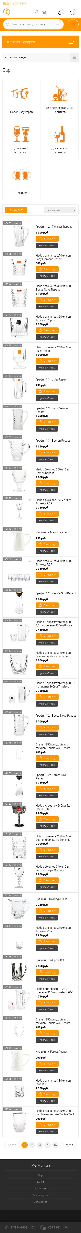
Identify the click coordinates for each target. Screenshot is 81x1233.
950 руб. (41, 385)
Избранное (20, 1227)
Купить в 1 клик (47, 245)
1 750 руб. (42, 782)
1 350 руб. (42, 446)
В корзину (47, 238)
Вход (6, 3)
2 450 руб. (42, 630)
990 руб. (41, 538)
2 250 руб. (42, 905)
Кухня (40, 1181)
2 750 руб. (42, 507)
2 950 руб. (42, 813)
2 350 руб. (42, 568)
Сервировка (41, 1188)
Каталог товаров (40, 42)
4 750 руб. (42, 996)
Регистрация (19, 3)
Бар (40, 1175)
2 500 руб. (42, 660)
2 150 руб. (42, 1088)
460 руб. (41, 752)
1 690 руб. (42, 599)
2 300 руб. (42, 843)
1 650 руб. (42, 477)
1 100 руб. (42, 293)
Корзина (54, 1227)
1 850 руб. (42, 935)
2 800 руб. (42, 874)
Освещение (40, 1201)
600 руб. (41, 263)
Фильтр (16, 210)
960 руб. (41, 1118)
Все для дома (40, 1195)
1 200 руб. (42, 324)
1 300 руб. (42, 232)
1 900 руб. (42, 355)
